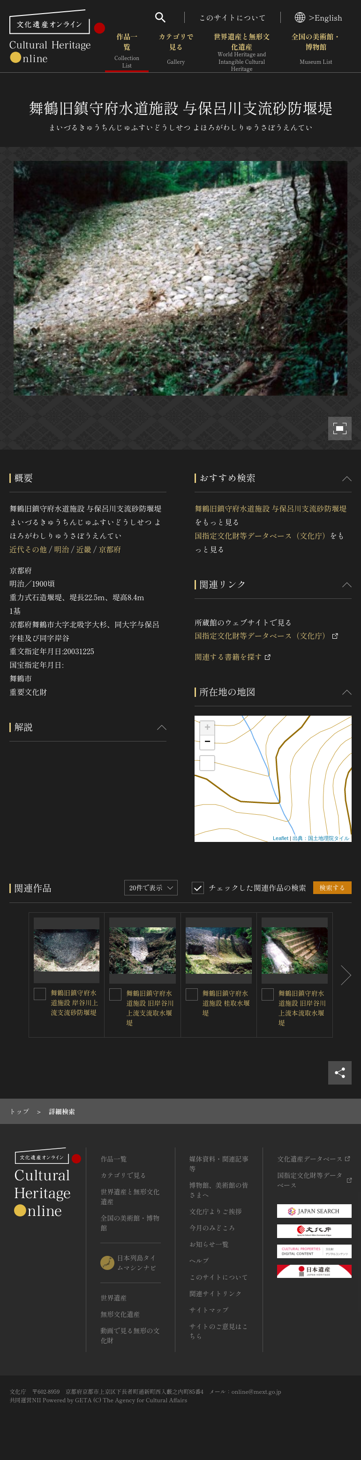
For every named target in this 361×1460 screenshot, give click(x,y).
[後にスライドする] (342, 975)
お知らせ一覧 (209, 1244)
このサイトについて (232, 17)
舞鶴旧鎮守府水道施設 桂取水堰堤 (226, 1002)
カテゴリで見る (176, 51)
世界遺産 (113, 1297)
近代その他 (28, 549)
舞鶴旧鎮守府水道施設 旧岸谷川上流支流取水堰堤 (150, 1007)
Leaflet (280, 838)
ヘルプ (199, 1260)
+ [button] (207, 728)
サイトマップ (209, 1310)
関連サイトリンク (215, 1293)
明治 (61, 549)
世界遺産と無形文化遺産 (241, 52)
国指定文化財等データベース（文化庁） (262, 535)
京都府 (109, 549)
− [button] (207, 742)
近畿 (83, 549)
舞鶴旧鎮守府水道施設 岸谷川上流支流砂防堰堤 (74, 1002)
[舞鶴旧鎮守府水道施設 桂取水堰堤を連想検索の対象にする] (192, 994)
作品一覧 (126, 51)
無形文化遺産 (120, 1314)
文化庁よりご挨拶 (215, 1211)
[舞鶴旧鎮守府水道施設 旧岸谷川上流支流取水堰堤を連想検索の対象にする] (115, 994)
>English (318, 17)
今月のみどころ (212, 1227)
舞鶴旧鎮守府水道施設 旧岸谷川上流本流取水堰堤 (302, 1007)
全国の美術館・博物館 (315, 51)
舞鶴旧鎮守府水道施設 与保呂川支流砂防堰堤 (270, 508)
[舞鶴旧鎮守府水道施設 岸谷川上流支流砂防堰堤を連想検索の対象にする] (40, 994)
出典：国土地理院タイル (321, 838)
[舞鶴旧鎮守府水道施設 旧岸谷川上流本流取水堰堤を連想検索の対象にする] (268, 994)
